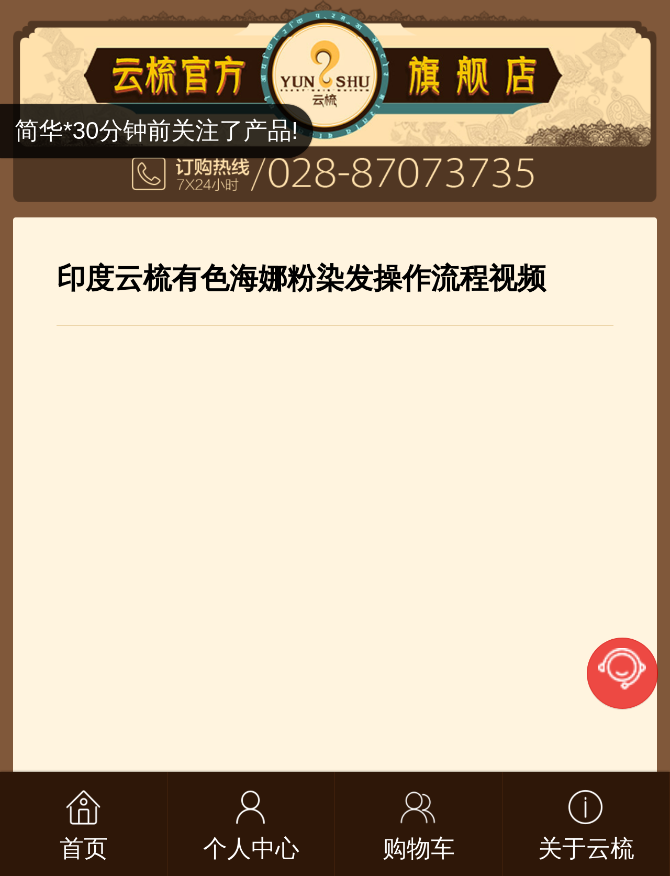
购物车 (419, 848)
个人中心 (251, 848)
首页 (84, 848)
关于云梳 (586, 848)
